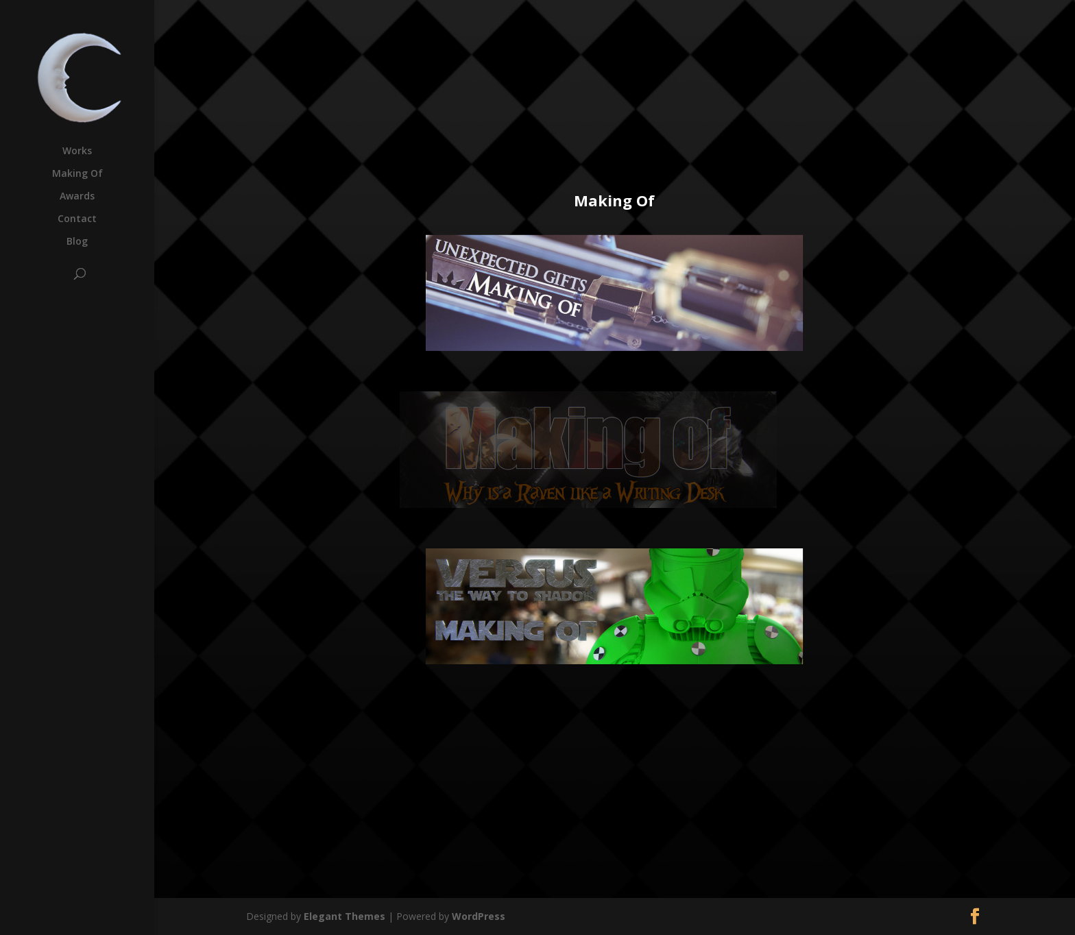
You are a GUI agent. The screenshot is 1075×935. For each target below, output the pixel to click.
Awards (77, 196)
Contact (77, 219)
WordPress (478, 916)
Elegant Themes (344, 916)
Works (77, 151)
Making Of (77, 174)
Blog (77, 241)
